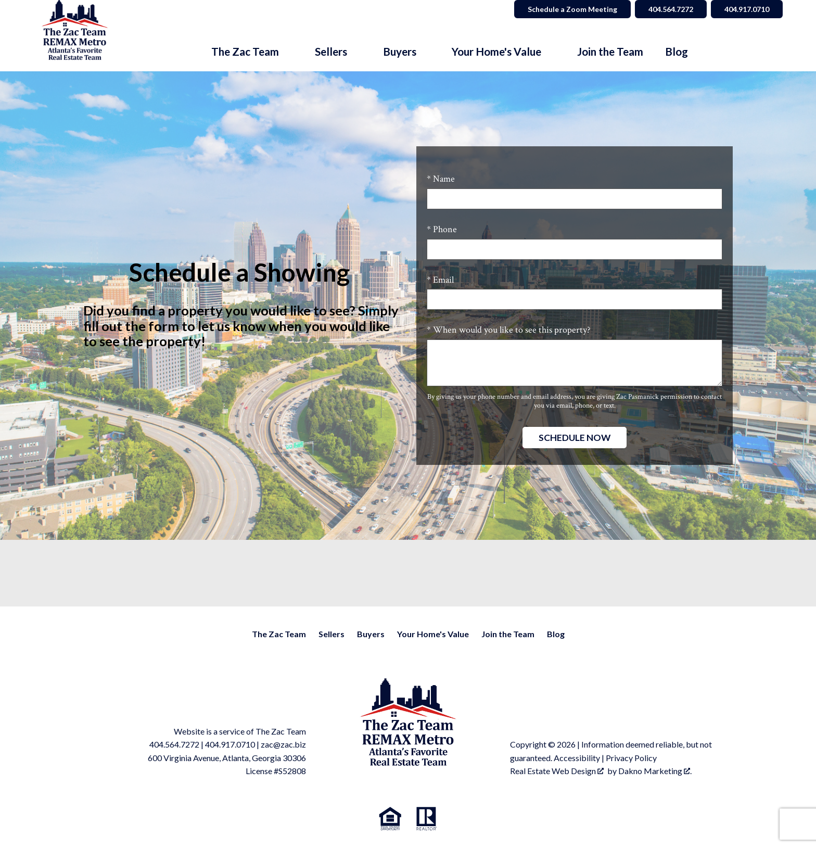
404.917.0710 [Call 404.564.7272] (746, 9)
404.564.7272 (174, 744)
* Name (441, 179)
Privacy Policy (631, 758)
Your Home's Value (433, 634)
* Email (440, 280)
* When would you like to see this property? (508, 330)
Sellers (331, 634)
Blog (676, 51)
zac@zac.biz (283, 744)
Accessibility (577, 758)
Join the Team (610, 51)
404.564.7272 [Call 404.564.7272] (670, 9)
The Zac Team (279, 634)
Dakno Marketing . (655, 771)
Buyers (371, 634)
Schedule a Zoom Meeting (572, 9)
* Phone (442, 229)
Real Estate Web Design (557, 771)
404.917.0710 (230, 744)
